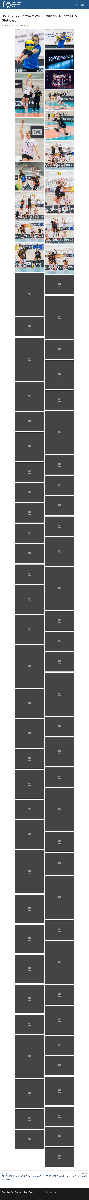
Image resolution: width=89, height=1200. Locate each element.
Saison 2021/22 (22, 26)
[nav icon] (82, 4)
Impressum (51, 1192)
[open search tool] (76, 5)
